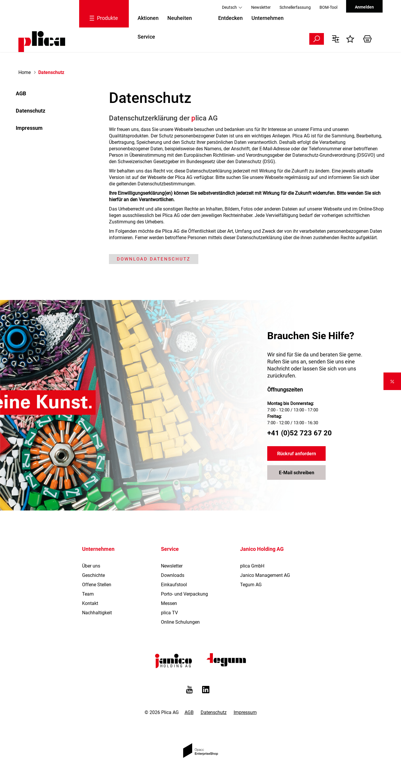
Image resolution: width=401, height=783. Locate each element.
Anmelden (364, 7)
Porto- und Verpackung (184, 594)
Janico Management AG (265, 575)
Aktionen (148, 18)
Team (88, 594)
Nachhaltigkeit (97, 612)
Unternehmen (267, 18)
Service (146, 37)
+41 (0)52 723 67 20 (299, 433)
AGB (21, 93)
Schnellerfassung (295, 7)
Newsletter (261, 7)
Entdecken (230, 18)
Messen (169, 603)
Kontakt (90, 603)
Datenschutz (30, 111)
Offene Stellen (96, 584)
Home (24, 72)
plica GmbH (252, 566)
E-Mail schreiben (296, 472)
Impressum (29, 128)
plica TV (169, 612)
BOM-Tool (328, 7)
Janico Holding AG (262, 549)
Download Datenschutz (153, 259)
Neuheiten (179, 18)
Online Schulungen (180, 622)
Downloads (172, 575)
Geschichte (93, 575)
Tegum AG (251, 584)
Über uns (91, 566)
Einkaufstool (174, 584)
